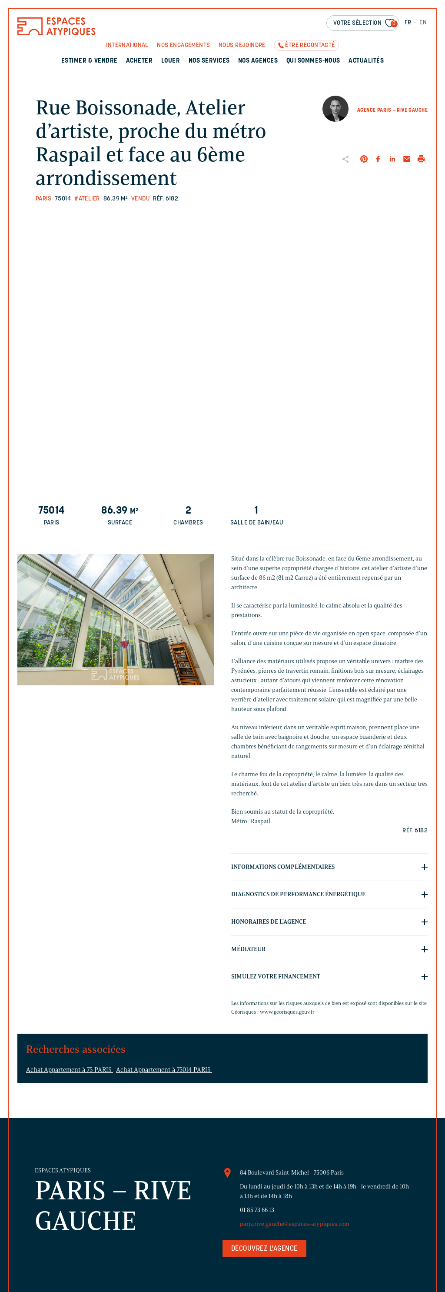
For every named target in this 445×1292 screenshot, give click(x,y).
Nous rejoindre (242, 45)
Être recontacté (310, 45)
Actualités (366, 61)
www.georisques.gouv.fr (287, 1011)
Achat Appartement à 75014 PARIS (164, 1070)
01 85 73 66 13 (257, 1210)
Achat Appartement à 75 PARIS (69, 1070)
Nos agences (258, 61)
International (127, 45)
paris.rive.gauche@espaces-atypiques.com (294, 1224)
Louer (170, 61)
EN (423, 23)
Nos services (209, 61)
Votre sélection (365, 23)
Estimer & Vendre (89, 61)
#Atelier (87, 199)
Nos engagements (183, 45)
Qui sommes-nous (313, 61)
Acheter (139, 61)
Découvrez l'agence (264, 1248)
